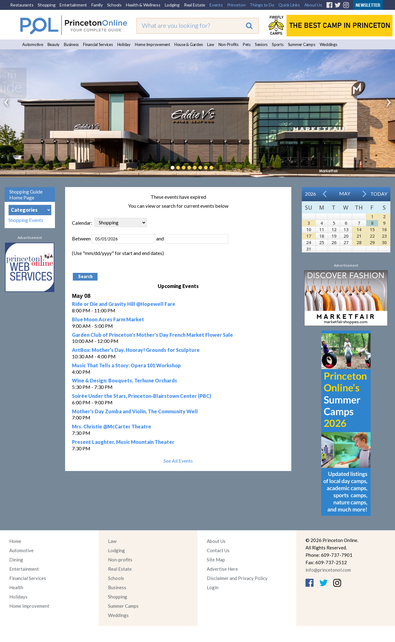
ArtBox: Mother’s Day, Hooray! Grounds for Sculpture (136, 350)
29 (372, 242)
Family (97, 4)
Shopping (46, 4)
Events (216, 4)
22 (372, 236)
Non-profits (120, 559)
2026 (310, 194)
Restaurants (21, 4)
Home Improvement (152, 44)
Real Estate (194, 4)
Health (16, 587)
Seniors (261, 44)
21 (358, 236)
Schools (114, 4)
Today (378, 194)
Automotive (32, 44)
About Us (313, 4)
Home (15, 541)
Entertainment (73, 4)
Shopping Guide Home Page (26, 194)
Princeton (236, 4)
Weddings (328, 44)
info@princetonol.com (328, 570)
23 (384, 236)
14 (358, 229)
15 (372, 229)
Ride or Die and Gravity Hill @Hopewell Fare (123, 304)
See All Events (178, 461)
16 (384, 229)
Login (212, 587)
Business (71, 44)
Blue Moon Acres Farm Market (108, 319)
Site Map (216, 559)
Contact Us (218, 550)
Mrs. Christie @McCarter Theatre (111, 426)
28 (358, 242)
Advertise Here (222, 569)
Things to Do (262, 4)
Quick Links (289, 4)
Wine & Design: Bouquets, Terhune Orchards (124, 380)
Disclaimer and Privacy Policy (237, 578)
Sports (278, 44)
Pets (247, 44)
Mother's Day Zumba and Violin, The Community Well (135, 411)
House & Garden (188, 44)
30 (384, 242)
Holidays (18, 596)
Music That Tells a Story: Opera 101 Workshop (126, 365)
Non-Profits (228, 44)
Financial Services (98, 44)
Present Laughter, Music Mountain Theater (123, 442)
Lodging (172, 4)
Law (210, 44)
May (344, 193)
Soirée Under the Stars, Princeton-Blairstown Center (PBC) (141, 396)
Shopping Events (25, 220)
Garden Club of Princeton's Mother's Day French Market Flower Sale (152, 335)
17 (308, 236)
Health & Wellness (143, 4)
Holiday (124, 44)
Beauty (54, 44)
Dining (16, 559)
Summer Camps (301, 44)
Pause (220, 167)
